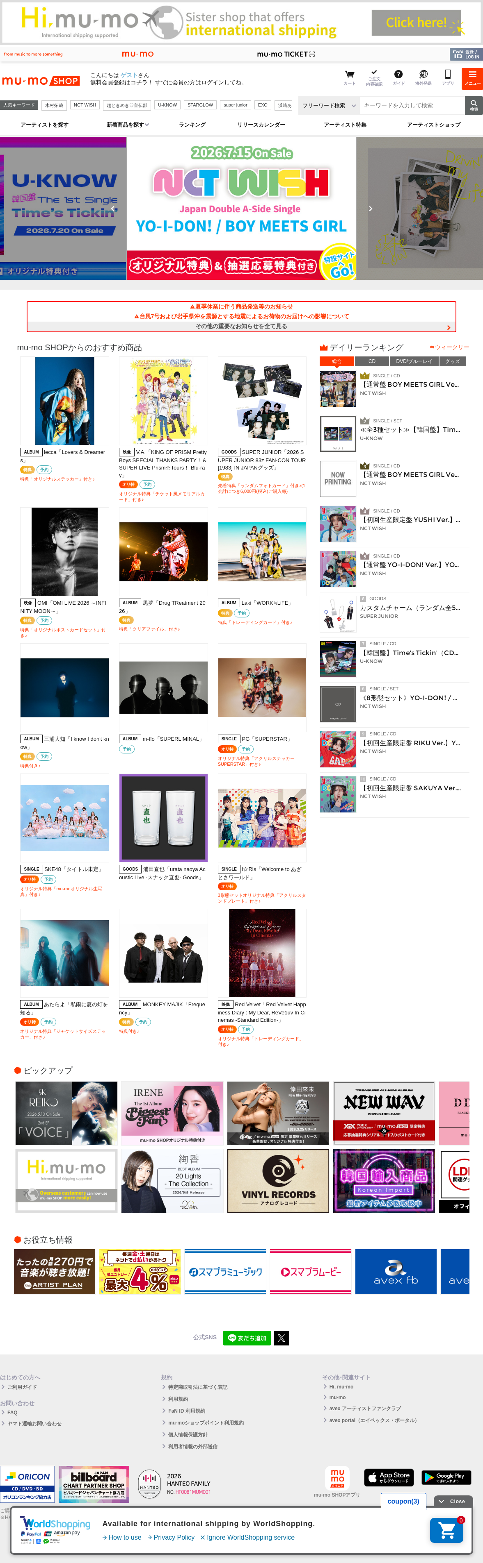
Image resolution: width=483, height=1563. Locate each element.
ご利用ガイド (22, 1387)
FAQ (12, 1413)
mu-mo (338, 1397)
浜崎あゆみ (289, 105)
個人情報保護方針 (188, 1435)
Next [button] (370, 208)
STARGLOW (200, 104)
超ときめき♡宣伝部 (127, 105)
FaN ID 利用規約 (186, 1411)
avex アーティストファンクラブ (365, 1408)
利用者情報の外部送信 (192, 1447)
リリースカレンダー (261, 125)
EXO (263, 104)
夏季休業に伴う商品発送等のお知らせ (241, 306)
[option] (242, 208)
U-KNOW (167, 104)
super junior (235, 104)
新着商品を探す (125, 125)
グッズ (452, 361)
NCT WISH (85, 104)
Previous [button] (112, 208)
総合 (337, 361)
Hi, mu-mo (342, 1387)
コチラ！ (141, 82)
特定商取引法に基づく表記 (197, 1387)
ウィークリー (452, 347)
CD (372, 361)
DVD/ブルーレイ (414, 361)
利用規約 (178, 1399)
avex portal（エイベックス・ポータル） (374, 1420)
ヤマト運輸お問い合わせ (34, 1424)
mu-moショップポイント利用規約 (206, 1423)
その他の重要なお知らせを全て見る (241, 326)
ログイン (212, 82)
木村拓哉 (54, 105)
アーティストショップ (433, 125)
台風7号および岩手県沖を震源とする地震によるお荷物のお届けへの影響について (242, 316)
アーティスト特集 (345, 125)
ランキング (192, 125)
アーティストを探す (45, 125)
